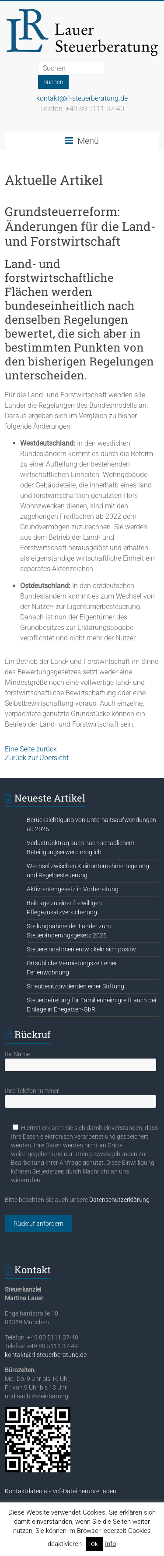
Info (110, 1544)
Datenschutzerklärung (119, 1199)
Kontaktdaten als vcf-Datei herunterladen (60, 1491)
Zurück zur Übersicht (37, 758)
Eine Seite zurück (31, 749)
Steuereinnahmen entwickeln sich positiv (81, 949)
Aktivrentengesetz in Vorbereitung (73, 889)
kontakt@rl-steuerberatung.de (82, 98)
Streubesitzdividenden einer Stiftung (75, 986)
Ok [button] (94, 1544)
